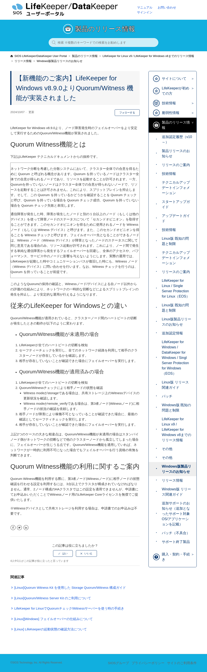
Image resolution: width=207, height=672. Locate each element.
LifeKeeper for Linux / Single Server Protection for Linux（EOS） (176, 288)
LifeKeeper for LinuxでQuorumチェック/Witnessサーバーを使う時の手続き (69, 608)
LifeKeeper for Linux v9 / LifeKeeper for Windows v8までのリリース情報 (148, 56)
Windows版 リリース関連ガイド (176, 491)
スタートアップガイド (176, 204)
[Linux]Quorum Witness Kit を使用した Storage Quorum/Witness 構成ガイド (70, 587)
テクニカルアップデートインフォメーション (176, 188)
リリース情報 (23, 61)
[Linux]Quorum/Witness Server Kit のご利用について (52, 598)
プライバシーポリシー (148, 663)
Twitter (19, 527)
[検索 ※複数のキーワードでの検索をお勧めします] (103, 42)
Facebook (13, 527)
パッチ (167, 396)
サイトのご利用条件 (182, 663)
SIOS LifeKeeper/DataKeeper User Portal (40, 56)
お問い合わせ (167, 7)
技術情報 (169, 103)
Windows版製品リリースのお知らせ (59, 61)
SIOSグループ (118, 663)
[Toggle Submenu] (191, 79)
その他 (167, 449)
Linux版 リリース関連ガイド (175, 384)
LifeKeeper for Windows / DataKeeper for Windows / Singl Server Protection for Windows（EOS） (175, 357)
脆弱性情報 (170, 113)
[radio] (63, 553)
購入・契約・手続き (176, 556)
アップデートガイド (176, 218)
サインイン (144, 12)
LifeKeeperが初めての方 (175, 90)
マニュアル (144, 7)
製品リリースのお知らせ (176, 153)
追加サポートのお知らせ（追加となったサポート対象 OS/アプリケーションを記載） (176, 513)
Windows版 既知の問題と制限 (176, 407)
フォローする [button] (127, 112)
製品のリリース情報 (85, 56)
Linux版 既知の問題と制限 (175, 241)
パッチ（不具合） (176, 533)
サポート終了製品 (176, 542)
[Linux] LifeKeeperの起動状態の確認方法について (50, 629)
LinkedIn (26, 527)
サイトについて (174, 78)
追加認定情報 (172, 333)
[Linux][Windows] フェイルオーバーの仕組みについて (53, 619)
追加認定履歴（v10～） (177, 139)
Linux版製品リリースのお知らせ (176, 321)
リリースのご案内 (176, 165)
